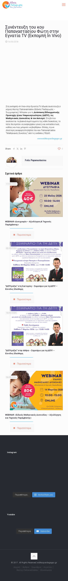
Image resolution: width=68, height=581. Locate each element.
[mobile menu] (63, 4)
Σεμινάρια (36, 567)
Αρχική (17, 567)
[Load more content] (24, 531)
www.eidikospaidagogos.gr (49, 138)
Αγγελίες (48, 567)
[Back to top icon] (34, 556)
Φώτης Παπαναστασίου (27, 570)
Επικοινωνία (46, 570)
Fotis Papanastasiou (35, 160)
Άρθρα (26, 567)
